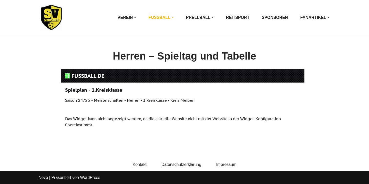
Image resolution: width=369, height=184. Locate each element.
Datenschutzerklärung (181, 164)
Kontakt (139, 164)
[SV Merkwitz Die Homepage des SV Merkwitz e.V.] (51, 17)
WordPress (90, 177)
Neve (43, 177)
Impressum (226, 164)
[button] (135, 17)
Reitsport (238, 17)
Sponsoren (275, 17)
